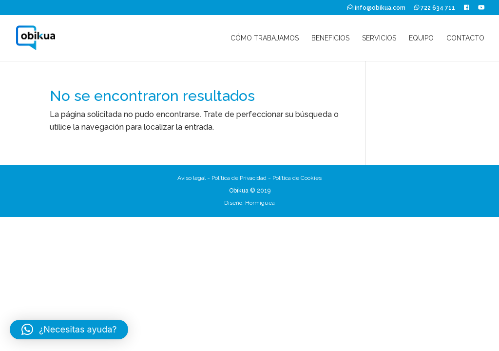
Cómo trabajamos (264, 38)
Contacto (465, 38)
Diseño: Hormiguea (249, 202)
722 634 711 (435, 7)
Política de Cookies (297, 178)
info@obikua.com (376, 7)
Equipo (421, 38)
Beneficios (330, 38)
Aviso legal (191, 178)
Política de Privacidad (239, 178)
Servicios (379, 38)
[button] (69, 329)
